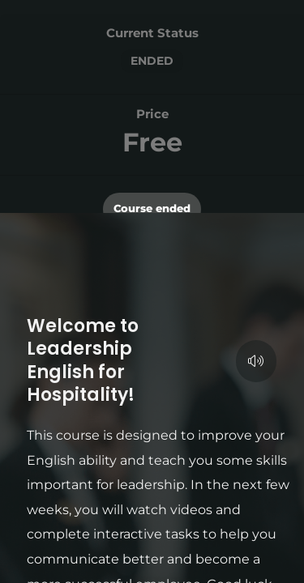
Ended (152, 60)
